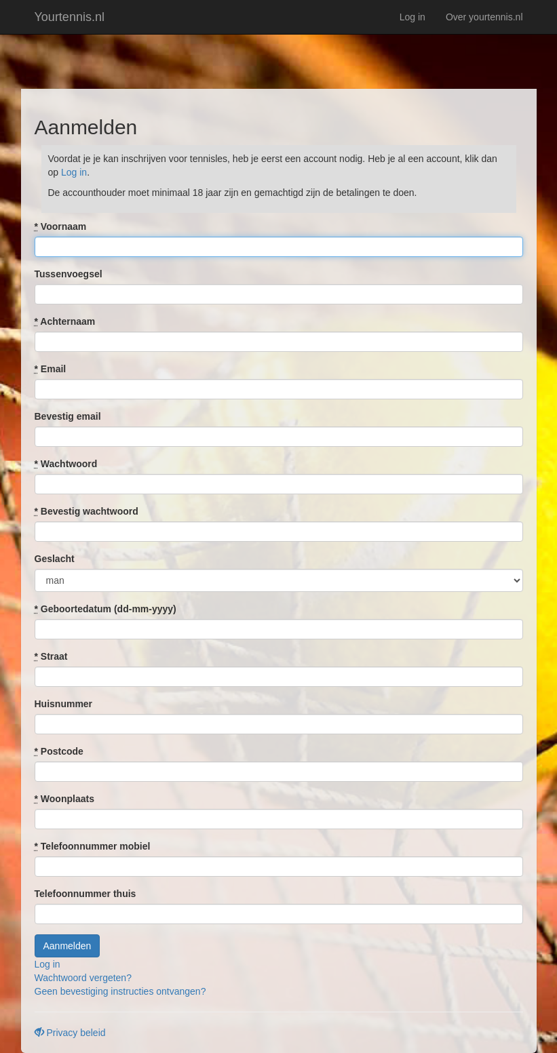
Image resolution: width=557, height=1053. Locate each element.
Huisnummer (64, 703)
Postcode (59, 751)
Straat (51, 656)
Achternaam (65, 321)
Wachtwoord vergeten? (83, 977)
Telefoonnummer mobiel (93, 846)
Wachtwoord (66, 463)
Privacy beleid (70, 1032)
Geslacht (55, 558)
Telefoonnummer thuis (85, 893)
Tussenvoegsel (68, 274)
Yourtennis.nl (69, 17)
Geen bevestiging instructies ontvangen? (120, 991)
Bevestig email (68, 416)
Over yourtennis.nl (484, 17)
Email (50, 368)
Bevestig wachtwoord (86, 511)
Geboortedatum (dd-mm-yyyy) (105, 608)
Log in (412, 17)
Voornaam (61, 226)
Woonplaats (64, 798)
